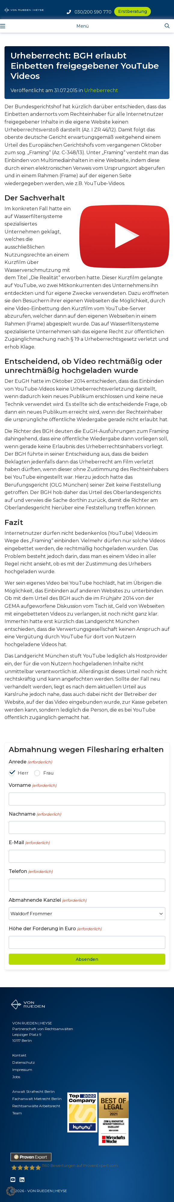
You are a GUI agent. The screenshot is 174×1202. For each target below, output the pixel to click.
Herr (23, 773)
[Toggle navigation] (78, 25)
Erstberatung (132, 11)
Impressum (22, 1069)
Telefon (31, 871)
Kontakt (19, 1055)
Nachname (35, 814)
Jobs (16, 1077)
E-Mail (29, 843)
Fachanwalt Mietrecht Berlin (37, 1098)
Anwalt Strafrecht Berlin (33, 1091)
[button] (11, 1191)
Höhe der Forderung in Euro (55, 929)
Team (17, 1113)
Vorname (32, 785)
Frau (48, 773)
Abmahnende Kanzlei (48, 900)
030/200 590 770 (89, 12)
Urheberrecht (101, 90)
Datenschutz (23, 1062)
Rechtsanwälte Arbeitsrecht (36, 1106)
